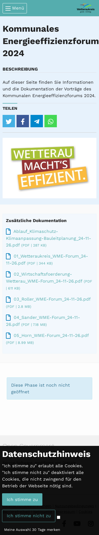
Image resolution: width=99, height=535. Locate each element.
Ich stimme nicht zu (29, 515)
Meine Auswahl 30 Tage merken (32, 530)
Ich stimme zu (22, 499)
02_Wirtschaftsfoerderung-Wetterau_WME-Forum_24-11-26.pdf (49, 280)
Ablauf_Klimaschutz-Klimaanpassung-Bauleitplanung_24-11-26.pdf (48, 238)
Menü (14, 8)
